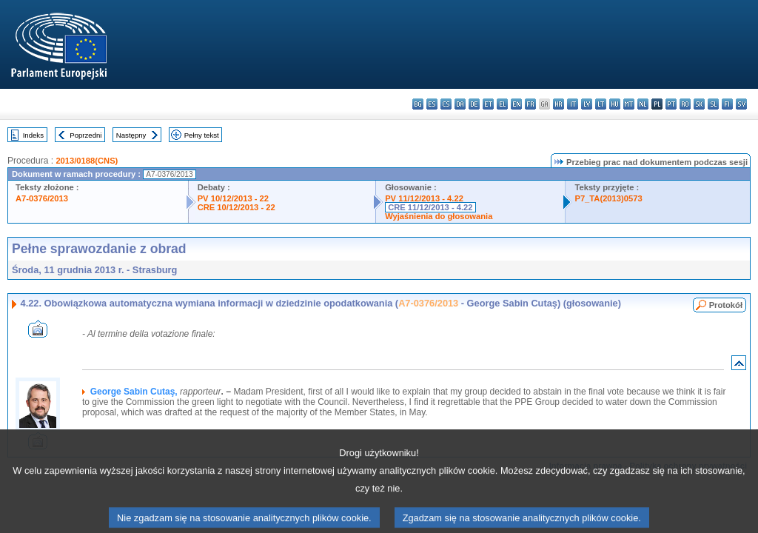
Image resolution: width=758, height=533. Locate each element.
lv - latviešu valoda (586, 104)
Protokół (725, 305)
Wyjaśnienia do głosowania (438, 216)
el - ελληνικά (502, 104)
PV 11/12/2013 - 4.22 (424, 198)
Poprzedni (85, 135)
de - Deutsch (474, 104)
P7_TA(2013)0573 (608, 198)
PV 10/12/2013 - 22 (233, 198)
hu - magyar (614, 104)
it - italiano (572, 104)
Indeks (33, 135)
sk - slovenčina (699, 104)
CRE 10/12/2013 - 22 (236, 207)
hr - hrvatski (558, 104)
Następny (131, 135)
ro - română (685, 104)
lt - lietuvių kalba (600, 104)
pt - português (671, 104)
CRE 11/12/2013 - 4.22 (430, 207)
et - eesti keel (488, 104)
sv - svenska (741, 104)
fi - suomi (727, 104)
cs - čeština (446, 104)
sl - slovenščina (713, 104)
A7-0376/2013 (42, 198)
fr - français (530, 104)
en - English (516, 104)
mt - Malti (628, 104)
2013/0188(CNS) (87, 160)
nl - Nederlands (642, 104)
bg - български (417, 104)
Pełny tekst (201, 135)
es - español (431, 104)
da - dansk (460, 104)
